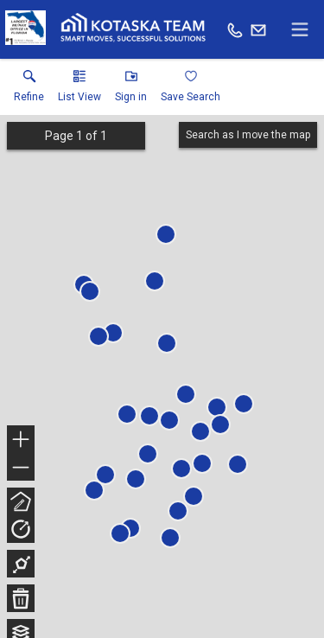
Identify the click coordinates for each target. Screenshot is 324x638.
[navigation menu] (300, 29)
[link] (29, 90)
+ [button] (21, 441)
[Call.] (235, 29)
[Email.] (258, 29)
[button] (79, 90)
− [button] (21, 468)
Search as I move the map (248, 135)
